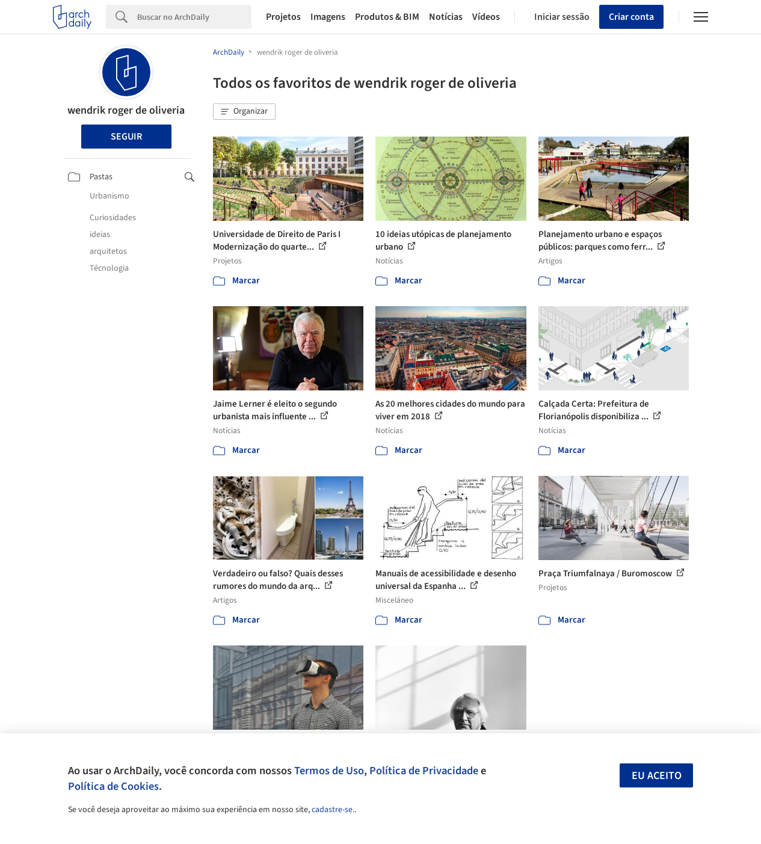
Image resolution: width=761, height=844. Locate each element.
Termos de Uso (329, 770)
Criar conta (631, 16)
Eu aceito (657, 775)
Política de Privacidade (423, 770)
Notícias (446, 17)
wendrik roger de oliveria (126, 110)
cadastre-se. (333, 810)
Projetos (283, 17)
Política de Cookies (113, 786)
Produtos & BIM (387, 17)
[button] (244, 111)
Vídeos (486, 17)
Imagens (327, 17)
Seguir (126, 136)
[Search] (194, 17)
